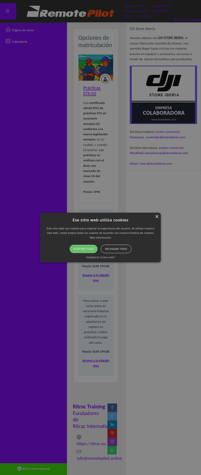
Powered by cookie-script (100, 257)
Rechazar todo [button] (116, 249)
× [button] (156, 217)
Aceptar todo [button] (84, 249)
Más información (100, 237)
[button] (100, 238)
